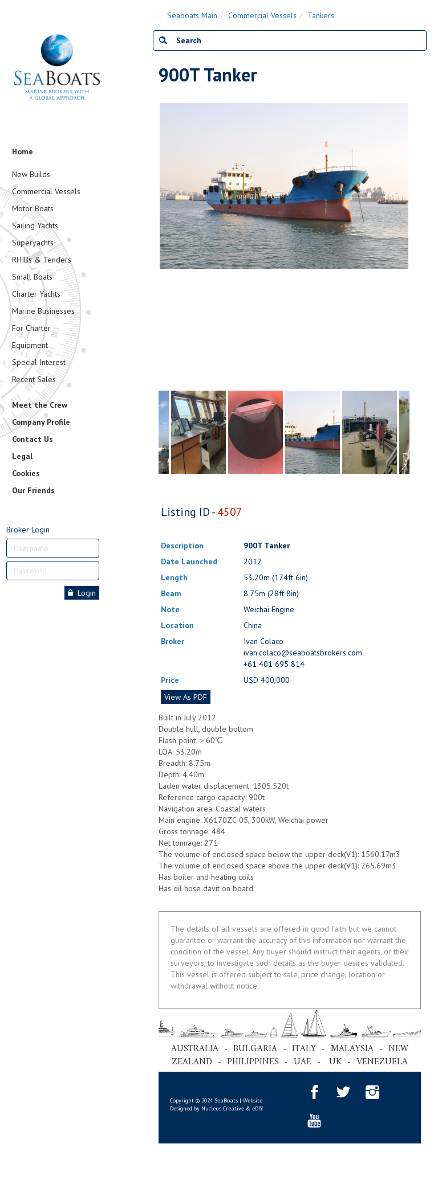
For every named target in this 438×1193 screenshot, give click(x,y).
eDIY (257, 1108)
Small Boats (32, 277)
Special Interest (39, 362)
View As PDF (185, 697)
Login (82, 593)
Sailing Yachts (35, 225)
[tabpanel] (312, 432)
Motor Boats (33, 208)
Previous (164, 244)
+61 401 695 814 (274, 664)
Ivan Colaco (263, 641)
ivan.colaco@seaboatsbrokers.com (303, 652)
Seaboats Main (192, 15)
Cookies (26, 473)
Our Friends (33, 490)
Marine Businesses (43, 311)
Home (22, 151)
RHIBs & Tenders (41, 260)
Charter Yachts (36, 294)
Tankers (320, 15)
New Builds (31, 174)
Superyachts (33, 242)
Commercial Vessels (46, 191)
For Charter (31, 328)
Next (403, 244)
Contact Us (32, 439)
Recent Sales (34, 379)
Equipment (30, 345)
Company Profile (41, 422)
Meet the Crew (39, 405)
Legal (22, 456)
